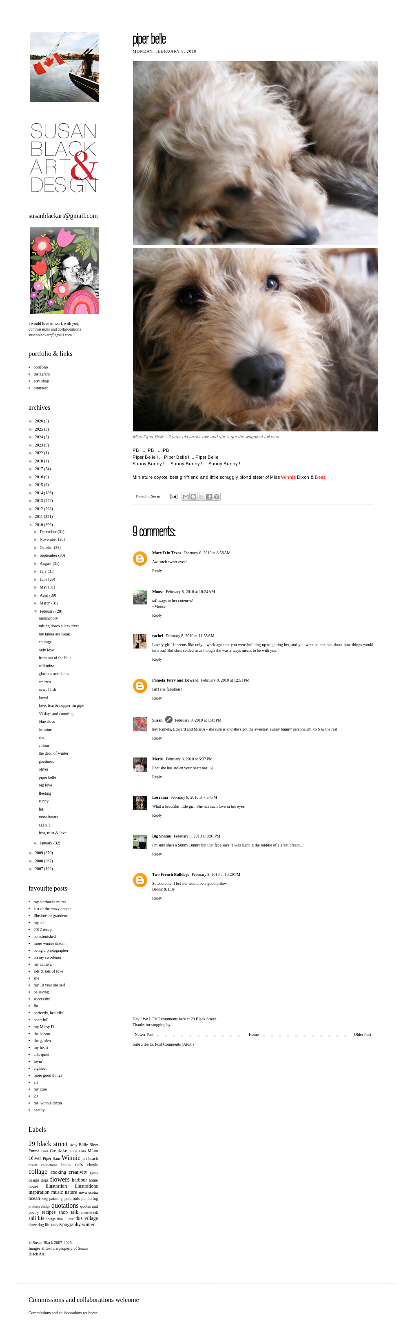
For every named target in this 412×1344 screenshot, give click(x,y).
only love (46, 650)
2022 (39, 453)
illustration (56, 1186)
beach (93, 1158)
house (33, 1186)
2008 (39, 861)
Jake (62, 1150)
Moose (158, 591)
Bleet (93, 1144)
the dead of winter (53, 753)
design (34, 1180)
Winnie (288, 477)
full (41, 809)
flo (36, 1006)
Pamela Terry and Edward (175, 680)
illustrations (86, 1186)
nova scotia (88, 1192)
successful (42, 999)
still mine (46, 666)
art (85, 1158)
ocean (34, 1198)
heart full (41, 1019)
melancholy (48, 618)
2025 (39, 429)
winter (88, 1224)
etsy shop (41, 381)
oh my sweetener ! (49, 957)
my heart (41, 1047)
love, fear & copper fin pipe (61, 705)
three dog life (39, 1224)
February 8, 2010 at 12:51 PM (225, 680)
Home (254, 1034)
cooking (58, 1172)
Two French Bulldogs (170, 874)
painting (56, 1198)
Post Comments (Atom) (174, 1044)
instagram (42, 374)
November (49, 539)
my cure (40, 1089)
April (44, 595)
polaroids (72, 1198)
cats (79, 1164)
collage (38, 1171)
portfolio (41, 367)
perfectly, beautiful (49, 1013)
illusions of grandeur (51, 915)
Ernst (44, 1151)
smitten (45, 682)
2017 (39, 469)
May (44, 587)
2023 (39, 445)
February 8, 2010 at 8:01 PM (197, 836)
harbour (79, 1180)
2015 (39, 484)
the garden (42, 1040)
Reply (157, 571)
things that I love (60, 1219)
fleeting (45, 793)
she (41, 737)
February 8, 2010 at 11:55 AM (190, 635)
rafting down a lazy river (59, 626)
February (47, 611)
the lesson (42, 1033)
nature (71, 1192)
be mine (45, 729)
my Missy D (44, 1026)
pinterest (41, 388)
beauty (39, 1110)
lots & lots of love (48, 971)
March (45, 603)
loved (43, 697)
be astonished (45, 936)
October (47, 547)
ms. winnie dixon (48, 1103)
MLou (93, 1151)
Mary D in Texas (166, 553)
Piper (47, 1158)
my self (40, 922)
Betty (73, 1145)
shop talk (68, 1212)
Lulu (82, 1151)
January (46, 843)
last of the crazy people (53, 908)
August (46, 563)
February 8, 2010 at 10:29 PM (216, 874)
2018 (39, 461)
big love (45, 785)
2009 (39, 853)
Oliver (35, 1158)
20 (36, 1096)
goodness (46, 761)
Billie (83, 1144)
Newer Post (144, 1034)
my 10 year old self (49, 985)
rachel (157, 635)
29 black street (48, 1143)
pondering (89, 1198)
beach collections (43, 1165)
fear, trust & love (52, 833)
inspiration (39, 1192)
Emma (34, 1151)
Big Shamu (161, 836)
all (36, 1082)
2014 (39, 493)
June (44, 579)
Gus (53, 1151)
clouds (92, 1164)
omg (45, 1199)
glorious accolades (54, 673)
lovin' (38, 1061)
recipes (48, 1212)
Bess (320, 477)
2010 (39, 524)
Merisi (158, 759)
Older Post (363, 1034)
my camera (43, 964)
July (43, 571)
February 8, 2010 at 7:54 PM (194, 797)
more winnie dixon (49, 943)
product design (39, 1206)
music (57, 1192)
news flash (47, 689)
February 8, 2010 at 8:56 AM (207, 553)
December (49, 531)
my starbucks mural (50, 902)
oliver (43, 769)
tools (54, 1225)
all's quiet (41, 1054)
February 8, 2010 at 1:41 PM (198, 720)
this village (86, 1218)
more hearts (48, 817)
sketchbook (89, 1213)
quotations (65, 1205)
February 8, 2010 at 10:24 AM (190, 591)
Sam (56, 1158)
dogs (45, 1180)
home (93, 1180)
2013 (39, 500)
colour (44, 745)
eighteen (41, 1068)
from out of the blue (55, 657)
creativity (78, 1172)
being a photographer (51, 950)
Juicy (73, 1151)
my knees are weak (54, 634)
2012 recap (43, 929)
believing (41, 992)
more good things (48, 1075)
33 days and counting (56, 713)
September (49, 555)
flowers (60, 1179)
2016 (39, 477)
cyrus (94, 1173)
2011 (39, 516)
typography (69, 1224)
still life (36, 1218)
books (66, 1164)
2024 (39, 437)
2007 (39, 868)
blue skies (47, 721)
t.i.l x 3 (44, 825)
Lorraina (160, 797)
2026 (39, 421)
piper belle (47, 777)
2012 (39, 508)
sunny (44, 801)
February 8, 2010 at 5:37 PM (189, 759)
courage (45, 642)
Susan (156, 496)
